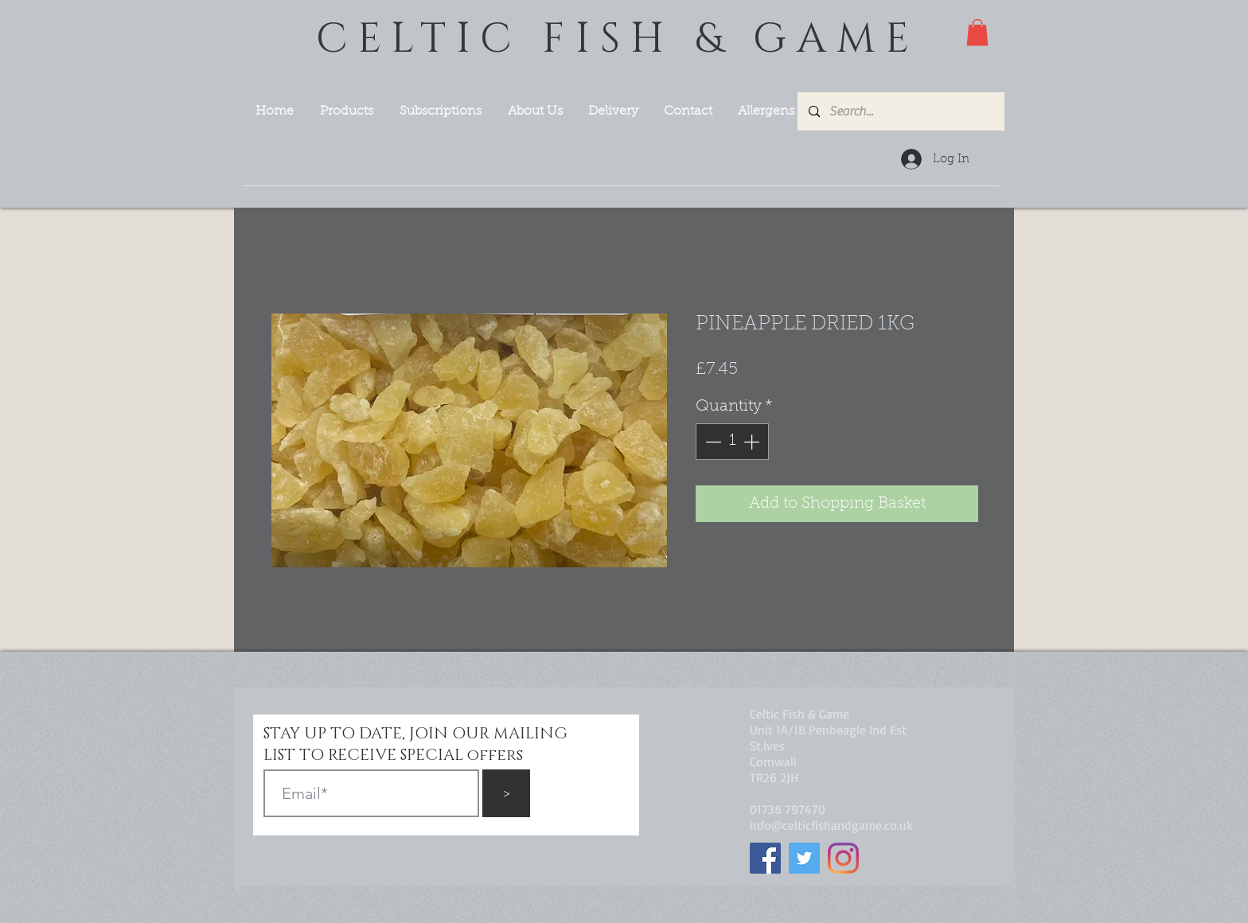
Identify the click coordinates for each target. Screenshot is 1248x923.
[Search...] (900, 111)
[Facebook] (765, 858)
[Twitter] (804, 858)
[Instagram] (843, 858)
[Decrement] (711, 441)
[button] (977, 32)
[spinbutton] (732, 441)
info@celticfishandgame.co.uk (831, 825)
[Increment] (752, 441)
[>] (506, 793)
